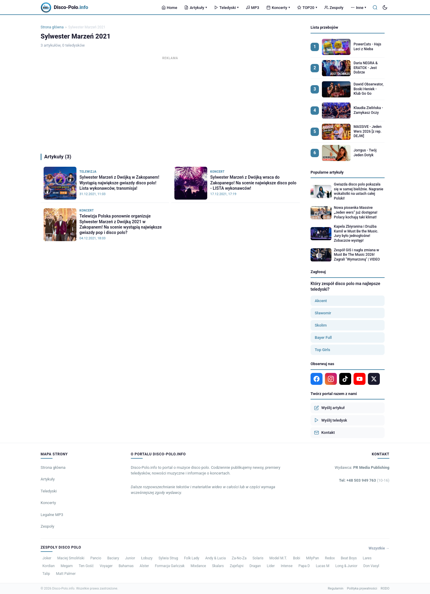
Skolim (321, 325)
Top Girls (322, 349)
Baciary (113, 558)
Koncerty (278, 7)
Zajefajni (236, 566)
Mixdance (198, 566)
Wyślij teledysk (330, 420)
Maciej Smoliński (71, 558)
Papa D (304, 566)
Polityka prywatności (362, 588)
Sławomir (323, 313)
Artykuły (195, 7)
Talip (46, 574)
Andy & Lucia (215, 558)
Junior (130, 558)
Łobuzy (146, 558)
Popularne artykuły (327, 172)
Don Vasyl (371, 566)
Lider (271, 566)
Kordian (48, 566)
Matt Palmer (66, 574)
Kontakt (324, 432)
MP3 (252, 7)
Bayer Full (323, 337)
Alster (144, 566)
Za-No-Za (239, 558)
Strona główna (52, 27)
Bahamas (126, 566)
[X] (374, 379)
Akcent (321, 300)
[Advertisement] (170, 103)
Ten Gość (86, 566)
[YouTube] (360, 379)
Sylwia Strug (168, 558)
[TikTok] (345, 379)
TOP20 (307, 7)
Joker (46, 558)
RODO (385, 588)
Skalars (218, 566)
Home (169, 7)
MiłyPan (312, 558)
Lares (367, 558)
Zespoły (333, 7)
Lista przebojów (324, 27)
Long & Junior (346, 566)
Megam (67, 566)
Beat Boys (349, 558)
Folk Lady (191, 558)
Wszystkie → (378, 548)
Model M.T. (278, 558)
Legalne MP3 (52, 514)
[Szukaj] (375, 7)
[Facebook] (316, 379)
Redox (330, 558)
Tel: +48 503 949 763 (364, 480)
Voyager (106, 566)
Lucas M (322, 566)
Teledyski (226, 7)
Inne (358, 7)
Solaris (257, 558)
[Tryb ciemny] (384, 7)
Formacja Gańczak (170, 566)
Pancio (95, 558)
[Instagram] (331, 379)
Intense (286, 566)
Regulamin (335, 588)
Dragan (255, 566)
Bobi (296, 558)
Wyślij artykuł (329, 407)
